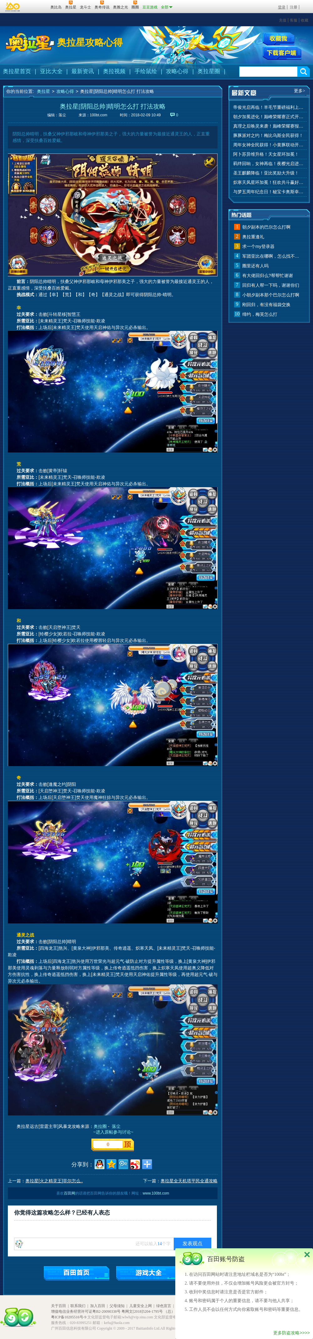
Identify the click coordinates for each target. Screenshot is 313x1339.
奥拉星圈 (209, 71)
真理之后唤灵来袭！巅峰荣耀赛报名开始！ (269, 126)
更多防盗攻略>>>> (291, 1332)
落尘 (116, 1126)
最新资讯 (82, 71)
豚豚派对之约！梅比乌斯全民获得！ (268, 135)
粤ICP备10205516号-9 (68, 1317)
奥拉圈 (100, 1126)
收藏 (304, 20)
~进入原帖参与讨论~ (112, 1131)
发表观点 (192, 1243)
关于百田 (58, 1306)
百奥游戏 (13, 7)
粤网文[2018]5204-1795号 (142, 1311)
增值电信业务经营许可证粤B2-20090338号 (86, 1311)
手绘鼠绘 (146, 71)
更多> (299, 90)
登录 (281, 7)
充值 (282, 20)
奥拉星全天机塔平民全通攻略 (189, 1180)
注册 (293, 7)
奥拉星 (43, 91)
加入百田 (97, 1306)
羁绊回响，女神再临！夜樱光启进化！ (269, 163)
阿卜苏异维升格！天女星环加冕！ (266, 154)
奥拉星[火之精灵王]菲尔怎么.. (54, 1180)
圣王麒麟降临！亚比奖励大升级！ (266, 173)
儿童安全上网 (140, 1306)
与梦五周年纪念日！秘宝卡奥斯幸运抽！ (269, 191)
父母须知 (117, 1306)
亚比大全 (51, 71)
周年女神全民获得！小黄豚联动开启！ (269, 145)
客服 (293, 20)
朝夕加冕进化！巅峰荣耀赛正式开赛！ (269, 116)
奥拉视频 (114, 71)
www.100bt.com (156, 1193)
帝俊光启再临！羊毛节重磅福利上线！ (269, 107)
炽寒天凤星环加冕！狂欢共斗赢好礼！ (269, 182)
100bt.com (98, 115)
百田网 (36, 6)
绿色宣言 (163, 1306)
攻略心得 (177, 71)
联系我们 (77, 1306)
